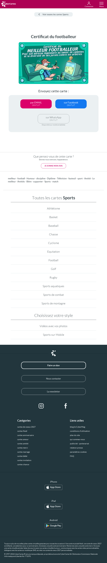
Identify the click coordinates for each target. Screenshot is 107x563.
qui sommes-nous (77, 439)
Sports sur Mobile (53, 334)
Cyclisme (53, 243)
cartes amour (23, 439)
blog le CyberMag (77, 427)
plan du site (75, 435)
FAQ (72, 456)
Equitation (53, 251)
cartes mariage (23, 452)
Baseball (53, 225)
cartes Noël (22, 431)
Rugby (53, 277)
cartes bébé (22, 456)
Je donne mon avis (53, 166)
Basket (53, 217)
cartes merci (22, 448)
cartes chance (23, 464)
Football (53, 260)
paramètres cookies (78, 452)
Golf (53, 268)
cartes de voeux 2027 (26, 427)
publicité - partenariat (79, 443)
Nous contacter (53, 378)
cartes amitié (22, 443)
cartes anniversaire (25, 435)
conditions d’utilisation (80, 431)
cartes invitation (24, 460)
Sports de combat (53, 294)
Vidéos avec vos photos (53, 326)
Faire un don (53, 365)
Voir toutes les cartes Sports (53, 14)
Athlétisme (53, 208)
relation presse (76, 448)
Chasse (53, 234)
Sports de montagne (53, 303)
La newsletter (53, 391)
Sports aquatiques (53, 286)
